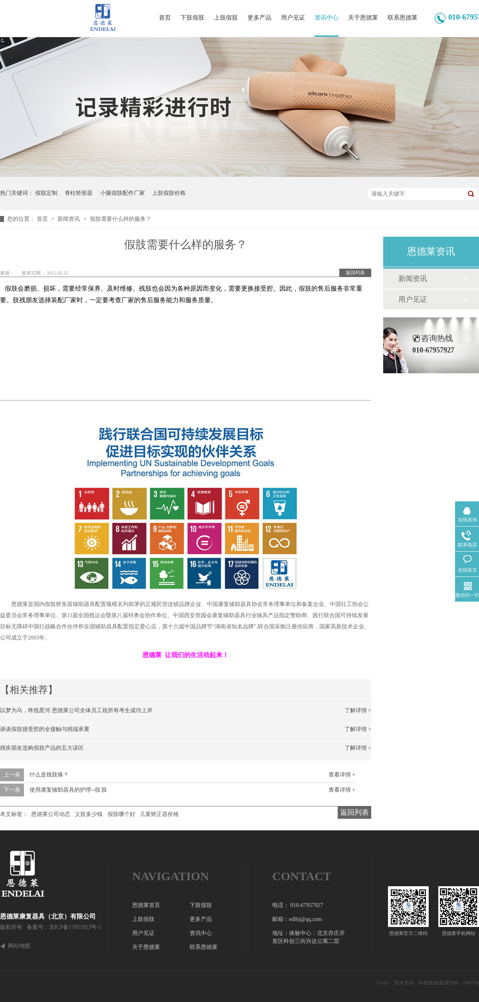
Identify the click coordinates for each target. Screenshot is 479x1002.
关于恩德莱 (363, 17)
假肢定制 (46, 193)
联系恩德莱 (403, 17)
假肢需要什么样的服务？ (120, 219)
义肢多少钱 (89, 814)
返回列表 (355, 272)
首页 (165, 17)
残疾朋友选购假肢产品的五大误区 (42, 748)
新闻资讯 (69, 219)
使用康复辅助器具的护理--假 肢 (68, 790)
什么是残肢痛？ (49, 775)
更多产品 (259, 17)
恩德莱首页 (146, 905)
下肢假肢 (192, 17)
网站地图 (19, 946)
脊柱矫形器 (79, 193)
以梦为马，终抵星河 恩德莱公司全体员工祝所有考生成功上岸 (76, 710)
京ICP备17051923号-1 (75, 927)
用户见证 (293, 17)
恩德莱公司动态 (50, 814)
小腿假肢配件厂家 (122, 193)
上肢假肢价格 (169, 193)
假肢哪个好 (121, 814)
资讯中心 (326, 17)
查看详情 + (342, 775)
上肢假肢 (226, 17)
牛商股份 (427, 983)
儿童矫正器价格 (159, 814)
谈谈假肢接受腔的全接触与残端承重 (44, 729)
